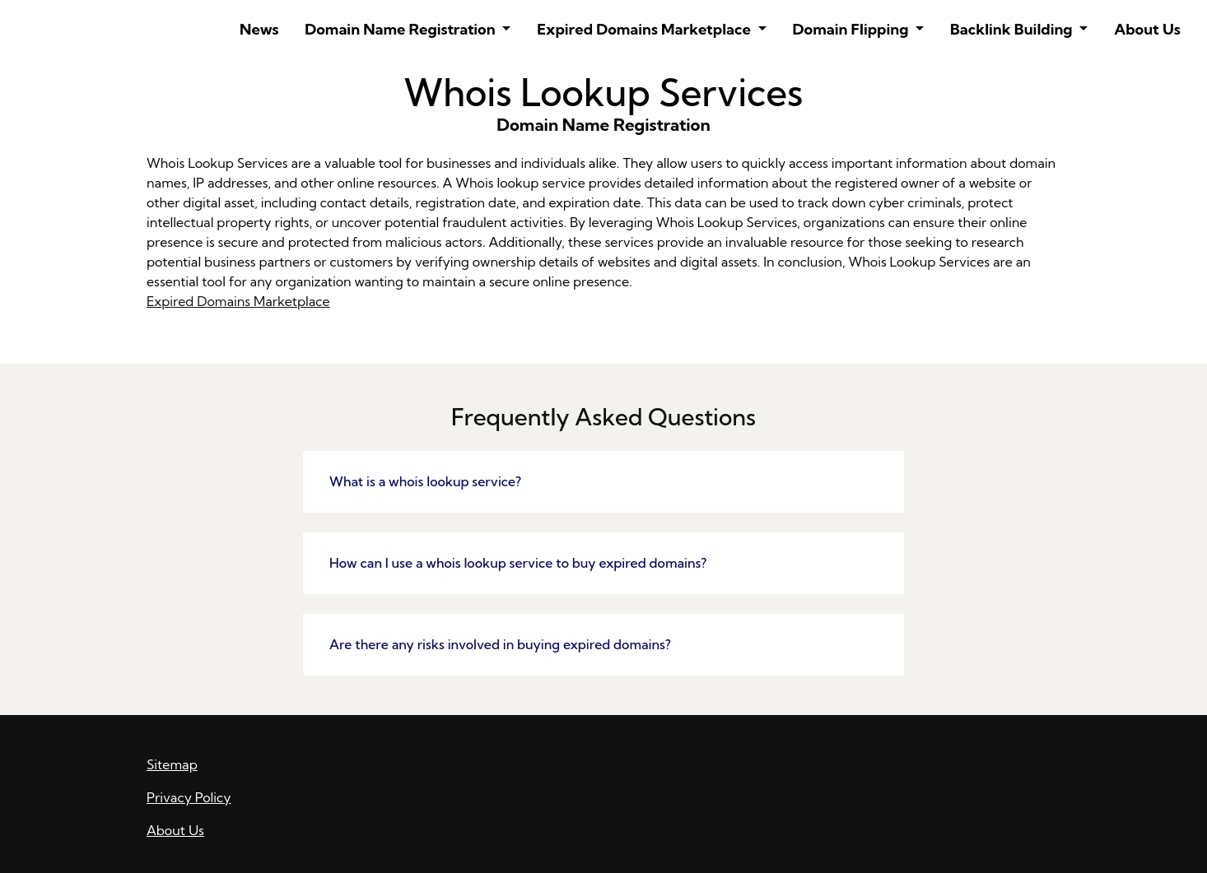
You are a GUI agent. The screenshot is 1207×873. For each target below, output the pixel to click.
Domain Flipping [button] (852, 29)
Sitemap (172, 764)
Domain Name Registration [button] (402, 29)
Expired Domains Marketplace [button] (645, 29)
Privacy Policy (189, 797)
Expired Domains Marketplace (238, 301)
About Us (1147, 29)
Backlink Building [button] (1013, 29)
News (259, 29)
